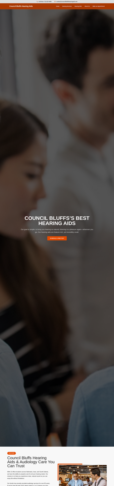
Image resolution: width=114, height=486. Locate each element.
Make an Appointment (99, 6)
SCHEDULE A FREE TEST (57, 238)
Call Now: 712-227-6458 (45, 1)
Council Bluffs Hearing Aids (21, 6)
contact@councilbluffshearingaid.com (66, 1)
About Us (87, 6)
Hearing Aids (78, 6)
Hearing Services (67, 6)
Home (57, 6)
